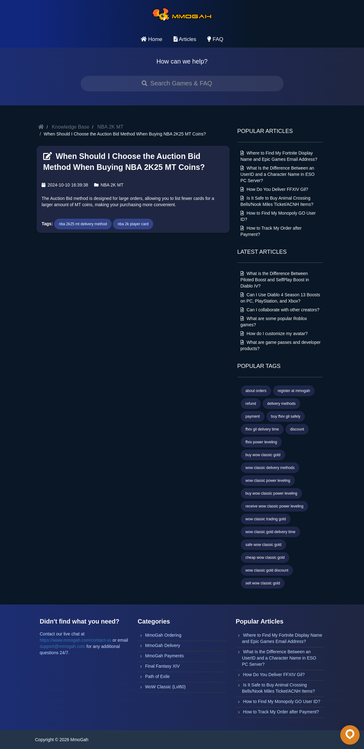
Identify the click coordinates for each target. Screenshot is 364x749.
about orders (255, 391)
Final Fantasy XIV (162, 666)
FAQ (215, 39)
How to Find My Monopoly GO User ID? (281, 701)
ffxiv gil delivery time (262, 429)
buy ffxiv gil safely (286, 416)
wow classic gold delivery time (270, 532)
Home (151, 39)
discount (297, 429)
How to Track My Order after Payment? (281, 711)
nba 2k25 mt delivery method (83, 224)
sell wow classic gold (262, 583)
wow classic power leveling (267, 480)
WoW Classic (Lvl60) (165, 686)
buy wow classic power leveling (271, 493)
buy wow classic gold (263, 455)
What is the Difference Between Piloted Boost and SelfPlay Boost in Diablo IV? (274, 279)
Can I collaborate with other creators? (280, 309)
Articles (185, 39)
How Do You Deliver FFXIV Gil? (274, 189)
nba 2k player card (133, 224)
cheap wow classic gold (265, 557)
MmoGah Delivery (162, 645)
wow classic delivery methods (270, 468)
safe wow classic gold (263, 545)
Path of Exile (157, 676)
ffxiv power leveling (261, 442)
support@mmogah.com (62, 646)
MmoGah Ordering (163, 635)
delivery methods (281, 403)
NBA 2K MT (110, 127)
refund (250, 403)
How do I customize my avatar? (274, 333)
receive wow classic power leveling (274, 506)
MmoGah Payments (164, 655)
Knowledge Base (70, 127)
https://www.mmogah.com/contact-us (75, 640)
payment (252, 416)
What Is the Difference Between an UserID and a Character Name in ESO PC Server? (277, 174)
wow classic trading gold (265, 519)
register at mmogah (294, 391)
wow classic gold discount (266, 570)
